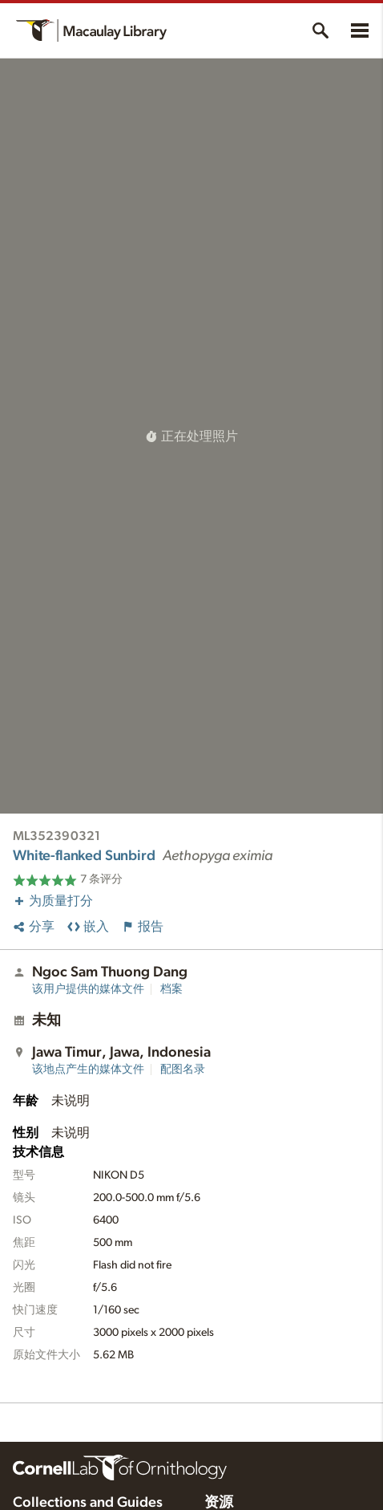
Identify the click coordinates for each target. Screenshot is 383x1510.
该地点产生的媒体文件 (88, 1069)
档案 (171, 989)
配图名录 (182, 1069)
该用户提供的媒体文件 (88, 989)
